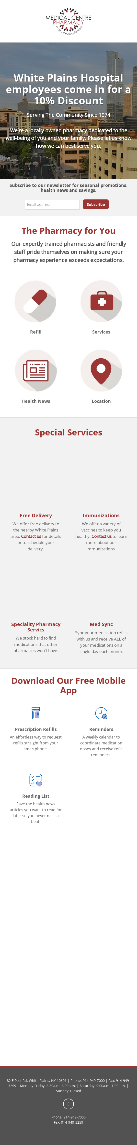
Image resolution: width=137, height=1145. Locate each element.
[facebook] (68, 1104)
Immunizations (101, 515)
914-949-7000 (94, 1080)
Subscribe (96, 204)
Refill (36, 332)
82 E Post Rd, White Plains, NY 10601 (37, 1080)
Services (101, 332)
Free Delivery (36, 515)
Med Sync (101, 624)
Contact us (31, 536)
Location (101, 401)
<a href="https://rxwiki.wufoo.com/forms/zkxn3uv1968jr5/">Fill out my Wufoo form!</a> (68, 966)
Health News (36, 401)
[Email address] (52, 204)
